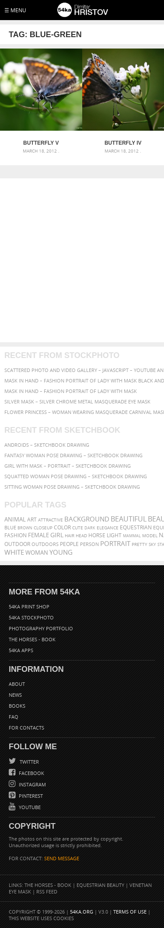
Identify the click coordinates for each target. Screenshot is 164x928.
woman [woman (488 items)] (36, 552)
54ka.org (81, 911)
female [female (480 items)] (38, 535)
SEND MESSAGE (61, 858)
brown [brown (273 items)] (24, 528)
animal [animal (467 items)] (15, 519)
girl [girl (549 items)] (56, 535)
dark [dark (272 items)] (89, 528)
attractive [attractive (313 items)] (50, 520)
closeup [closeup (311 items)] (43, 528)
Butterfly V (41, 143)
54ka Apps (21, 650)
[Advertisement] (82, 260)
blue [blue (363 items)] (10, 527)
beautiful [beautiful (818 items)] (129, 519)
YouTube (29, 807)
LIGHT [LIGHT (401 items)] (114, 535)
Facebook (30, 773)
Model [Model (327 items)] (149, 535)
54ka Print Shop (29, 606)
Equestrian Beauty (100, 885)
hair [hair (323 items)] (69, 535)
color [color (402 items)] (62, 527)
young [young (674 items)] (61, 552)
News (15, 695)
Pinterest (30, 795)
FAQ (13, 716)
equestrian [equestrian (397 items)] (136, 527)
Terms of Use (130, 911)
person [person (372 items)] (89, 544)
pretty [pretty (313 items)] (139, 544)
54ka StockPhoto (31, 617)
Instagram (31, 784)
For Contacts (26, 727)
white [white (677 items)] (14, 552)
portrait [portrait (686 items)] (115, 543)
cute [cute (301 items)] (77, 528)
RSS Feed (46, 891)
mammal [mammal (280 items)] (132, 536)
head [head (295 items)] (81, 536)
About (17, 684)
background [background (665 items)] (86, 519)
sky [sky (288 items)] (152, 544)
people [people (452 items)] (69, 544)
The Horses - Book (32, 639)
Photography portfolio (41, 628)
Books (17, 705)
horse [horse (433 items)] (96, 535)
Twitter (28, 761)
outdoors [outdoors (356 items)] (45, 544)
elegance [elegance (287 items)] (108, 528)
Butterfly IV (123, 143)
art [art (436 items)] (32, 519)
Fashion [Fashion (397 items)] (15, 535)
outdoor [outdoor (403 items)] (17, 544)
